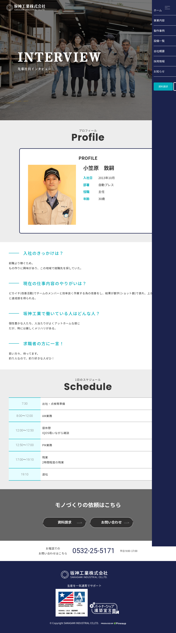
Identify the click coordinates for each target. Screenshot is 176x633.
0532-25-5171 (93, 551)
